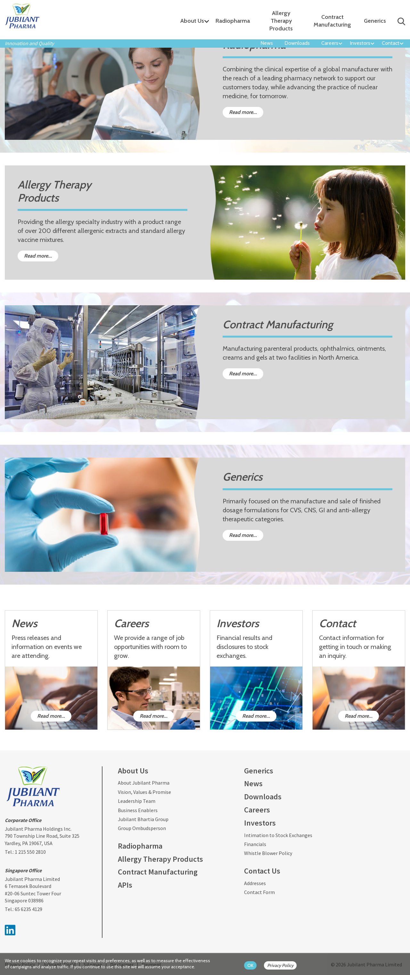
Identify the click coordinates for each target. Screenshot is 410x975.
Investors (360, 43)
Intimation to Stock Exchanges (278, 835)
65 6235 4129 (28, 909)
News (266, 43)
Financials (255, 844)
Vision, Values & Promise (144, 792)
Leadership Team (136, 801)
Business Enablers (138, 810)
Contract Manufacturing (332, 20)
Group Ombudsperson (142, 828)
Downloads (297, 43)
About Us (192, 20)
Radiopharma (233, 20)
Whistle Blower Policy (268, 853)
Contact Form (259, 892)
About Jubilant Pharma (143, 782)
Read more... (243, 112)
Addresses (255, 883)
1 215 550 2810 (30, 852)
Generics (375, 20)
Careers (329, 43)
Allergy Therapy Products (281, 21)
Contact (390, 43)
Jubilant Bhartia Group (143, 819)
